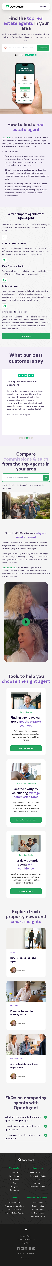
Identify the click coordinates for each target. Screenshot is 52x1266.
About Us (14, 1173)
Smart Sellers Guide (38, 1176)
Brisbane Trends (37, 1213)
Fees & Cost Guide (37, 1173)
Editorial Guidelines (38, 1186)
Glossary (37, 1183)
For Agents (14, 1186)
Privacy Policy (26, 1236)
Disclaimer (26, 1258)
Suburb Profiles (38, 1206)
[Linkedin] (22, 1248)
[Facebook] (18, 1248)
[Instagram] (33, 1248)
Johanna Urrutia (9, 567)
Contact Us (14, 1190)
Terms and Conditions (26, 1239)
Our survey (6, 137)
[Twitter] (29, 1248)
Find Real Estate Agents (14, 1213)
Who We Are (14, 1176)
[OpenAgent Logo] (15, 6)
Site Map (26, 1243)
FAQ (14, 1183)
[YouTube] (26, 1248)
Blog (38, 1180)
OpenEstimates (14, 1202)
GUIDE (12, 952)
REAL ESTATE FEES (16, 1058)
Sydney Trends (38, 1209)
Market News (38, 1202)
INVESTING (14, 1005)
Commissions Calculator (14, 1206)
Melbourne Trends (38, 1216)
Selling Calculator (14, 1209)
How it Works (14, 1180)
